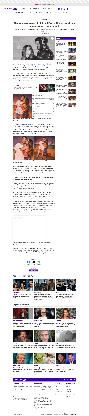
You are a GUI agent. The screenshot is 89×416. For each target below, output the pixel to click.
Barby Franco (41, 12)
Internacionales (37, 8)
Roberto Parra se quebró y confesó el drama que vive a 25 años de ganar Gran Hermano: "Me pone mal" (22, 394)
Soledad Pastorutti (27, 124)
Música (29, 8)
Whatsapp (39, 263)
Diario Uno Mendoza (70, 393)
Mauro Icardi (68, 12)
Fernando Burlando (33, 12)
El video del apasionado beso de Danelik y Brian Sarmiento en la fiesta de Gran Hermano (22, 387)
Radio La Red (69, 391)
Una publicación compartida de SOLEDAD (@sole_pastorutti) (29, 237)
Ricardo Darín (57, 12)
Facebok (28, 263)
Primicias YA (15, 16)
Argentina (26, 12)
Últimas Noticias (46, 8)
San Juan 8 (68, 396)
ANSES (47, 12)
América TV (68, 388)
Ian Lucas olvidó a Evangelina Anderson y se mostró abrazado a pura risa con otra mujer (42, 408)
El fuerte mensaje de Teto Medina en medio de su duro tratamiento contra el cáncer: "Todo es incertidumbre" (22, 390)
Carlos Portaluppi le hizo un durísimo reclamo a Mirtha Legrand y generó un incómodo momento (43, 405)
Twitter (33, 263)
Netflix (63, 12)
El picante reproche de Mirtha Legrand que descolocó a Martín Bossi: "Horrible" (21, 398)
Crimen (51, 12)
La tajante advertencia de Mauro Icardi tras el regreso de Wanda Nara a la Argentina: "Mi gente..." (44, 387)
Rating (23, 8)
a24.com (52, 4)
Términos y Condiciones (17, 413)
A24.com (68, 386)
